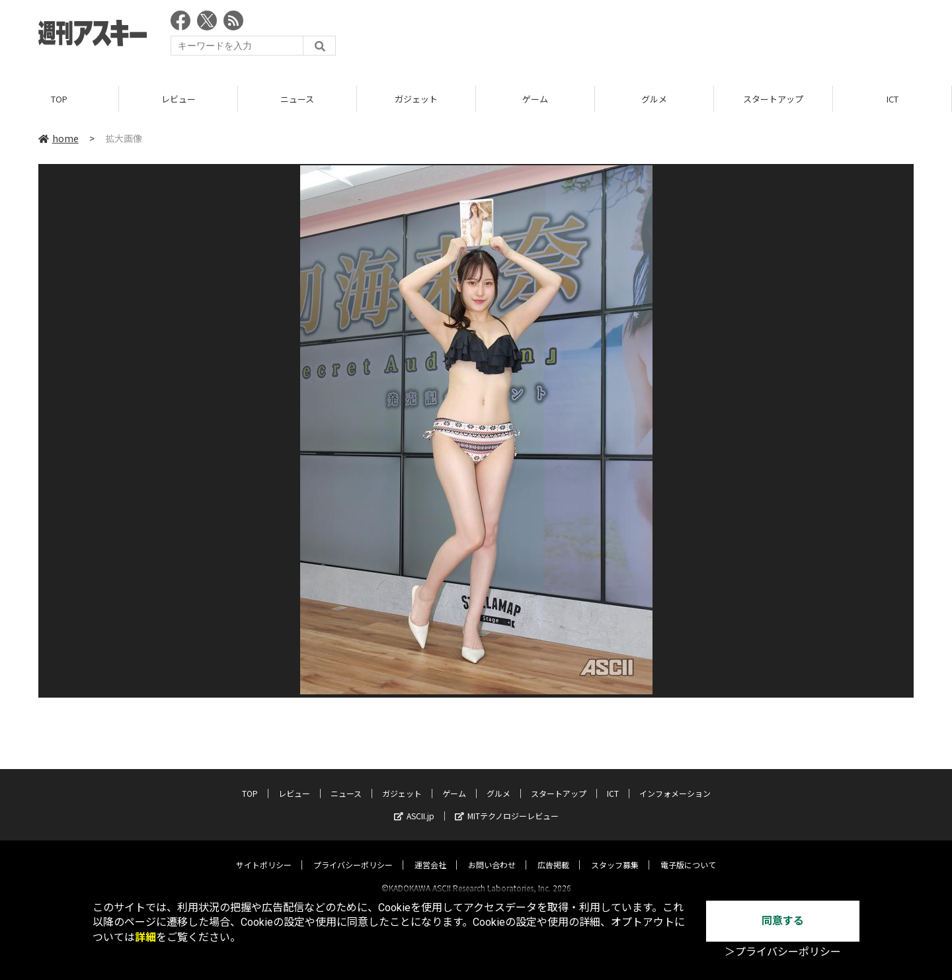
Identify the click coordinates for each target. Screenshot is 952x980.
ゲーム (535, 99)
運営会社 (430, 852)
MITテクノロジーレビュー (507, 803)
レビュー (178, 99)
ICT (892, 99)
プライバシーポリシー (353, 852)
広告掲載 (553, 852)
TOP (59, 99)
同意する (783, 921)
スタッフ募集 (615, 852)
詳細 (145, 937)
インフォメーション (675, 781)
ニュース (297, 99)
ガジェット (416, 99)
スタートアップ (773, 99)
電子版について (688, 852)
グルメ (654, 99)
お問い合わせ (492, 852)
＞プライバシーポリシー (783, 952)
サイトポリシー (264, 852)
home (58, 138)
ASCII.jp (414, 803)
